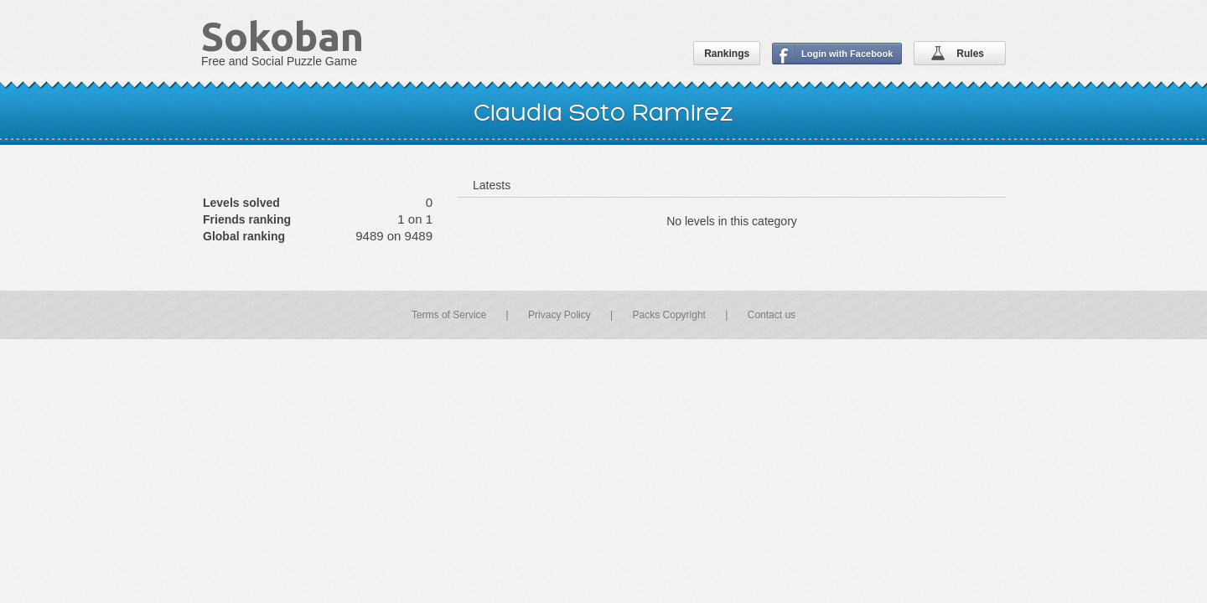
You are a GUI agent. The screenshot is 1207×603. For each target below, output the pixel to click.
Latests (491, 185)
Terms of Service (449, 315)
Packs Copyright (669, 315)
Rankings (726, 53)
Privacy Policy (559, 315)
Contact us (771, 315)
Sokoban (282, 36)
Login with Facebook (847, 54)
